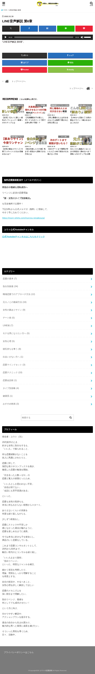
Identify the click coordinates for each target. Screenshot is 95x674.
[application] (47, 37)
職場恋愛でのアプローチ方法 (19, 294)
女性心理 (9, 341)
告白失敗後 (10, 286)
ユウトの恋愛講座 (46, 670)
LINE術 (8, 325)
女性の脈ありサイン (14, 310)
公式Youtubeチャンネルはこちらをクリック (23, 236)
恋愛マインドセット (14, 364)
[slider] (43, 37)
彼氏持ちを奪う (12, 349)
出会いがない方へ (13, 357)
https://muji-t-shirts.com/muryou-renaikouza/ (23, 218)
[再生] (5, 37)
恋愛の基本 (10, 278)
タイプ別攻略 (11, 388)
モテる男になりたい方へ (16, 333)
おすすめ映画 (11, 404)
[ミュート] (82, 37)
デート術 (9, 317)
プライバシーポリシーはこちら (19, 652)
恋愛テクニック (12, 372)
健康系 (7, 396)
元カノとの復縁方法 (14, 302)
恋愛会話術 (10, 380)
